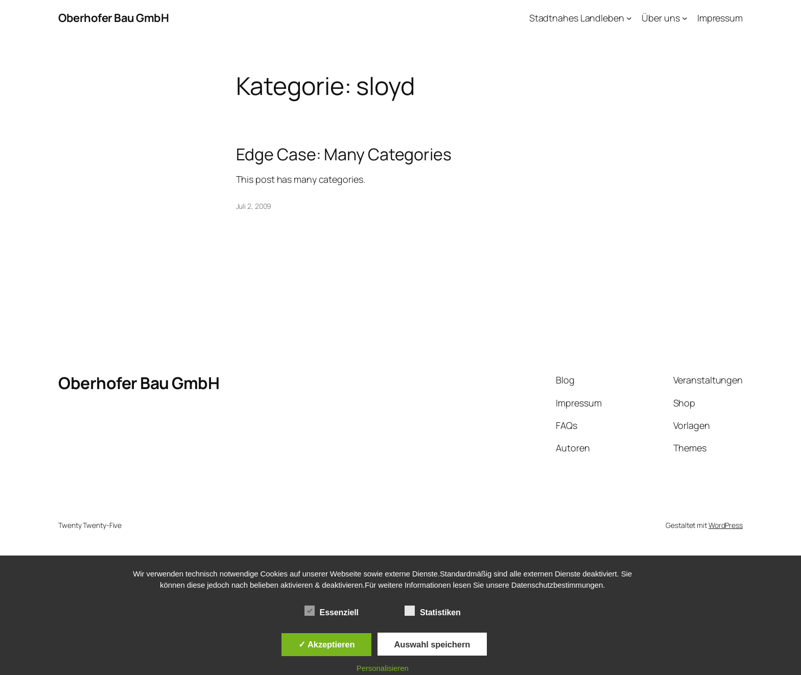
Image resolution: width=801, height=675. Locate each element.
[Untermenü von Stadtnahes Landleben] (629, 18)
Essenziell (331, 611)
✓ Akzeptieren (326, 644)
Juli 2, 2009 (254, 206)
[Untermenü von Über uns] (685, 18)
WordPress (726, 525)
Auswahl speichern (432, 644)
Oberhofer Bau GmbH (113, 18)
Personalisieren (383, 668)
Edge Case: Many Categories (344, 154)
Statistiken (433, 611)
